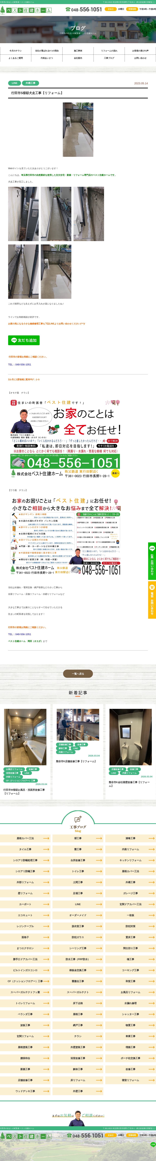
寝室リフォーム (130, 1080)
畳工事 (78, 849)
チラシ (78, 1036)
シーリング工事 (77, 948)
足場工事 (78, 893)
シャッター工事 (130, 1014)
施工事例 (78, 51)
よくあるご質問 (16, 58)
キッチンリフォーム (130, 860)
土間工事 (78, 882)
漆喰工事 (130, 838)
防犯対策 (130, 926)
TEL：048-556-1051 (19, 364)
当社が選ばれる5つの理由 (47, 51)
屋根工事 (78, 1014)
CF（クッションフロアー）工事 (20, 780)
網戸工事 (78, 1025)
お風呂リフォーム (14, 769)
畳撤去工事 (78, 981)
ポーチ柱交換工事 (130, 1058)
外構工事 (30, 83)
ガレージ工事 (130, 893)
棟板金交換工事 (77, 970)
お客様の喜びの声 (140, 51)
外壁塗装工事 (78, 1047)
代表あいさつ (47, 58)
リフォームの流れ (109, 51)
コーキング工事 (130, 970)
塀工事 (78, 838)
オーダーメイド (77, 915)
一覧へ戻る (78, 673)
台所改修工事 (78, 860)
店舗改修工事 (65, 744)
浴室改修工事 (12, 773)
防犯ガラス (78, 937)
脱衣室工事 (78, 926)
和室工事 (130, 981)
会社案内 (78, 58)
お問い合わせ (140, 58)
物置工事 (130, 1025)
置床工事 (130, 937)
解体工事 (63, 748)
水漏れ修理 (130, 1003)
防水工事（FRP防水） (78, 959)
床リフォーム (78, 1080)
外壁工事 (78, 1091)
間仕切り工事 (130, 948)
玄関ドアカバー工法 (130, 904)
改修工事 (33, 769)
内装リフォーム (13, 777)
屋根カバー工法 (130, 871)
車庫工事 (130, 1036)
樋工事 (130, 959)
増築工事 (130, 1047)
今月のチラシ (15, 51)
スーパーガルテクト (78, 992)
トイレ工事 (78, 871)
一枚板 (130, 915)
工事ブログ (109, 58)
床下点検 (78, 1003)
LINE (14, 83)
